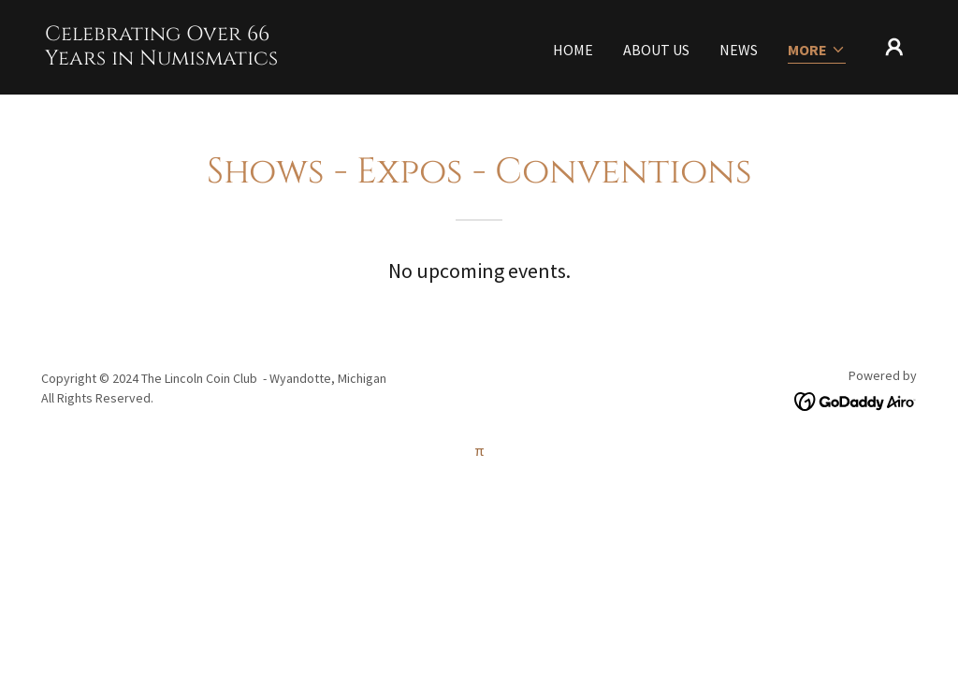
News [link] (738, 49)
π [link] (479, 450)
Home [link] (573, 49)
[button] (817, 51)
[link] (166, 59)
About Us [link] (656, 49)
